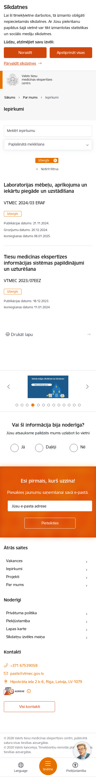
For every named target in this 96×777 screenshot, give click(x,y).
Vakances (14, 560)
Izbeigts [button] (12, 214)
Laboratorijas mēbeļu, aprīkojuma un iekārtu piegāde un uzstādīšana (45, 188)
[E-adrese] (14, 691)
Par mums (15, 584)
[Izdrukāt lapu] (48, 334)
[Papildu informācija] (29, 691)
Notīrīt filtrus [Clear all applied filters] (50, 169)
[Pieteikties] (50, 523)
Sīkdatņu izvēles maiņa (25, 636)
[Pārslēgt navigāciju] (48, 766)
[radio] (17, 447)
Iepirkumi (14, 568)
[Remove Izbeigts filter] (55, 160)
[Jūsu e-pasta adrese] (50, 506)
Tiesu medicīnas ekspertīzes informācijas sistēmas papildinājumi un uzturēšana (44, 263)
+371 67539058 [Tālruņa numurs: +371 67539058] (24, 665)
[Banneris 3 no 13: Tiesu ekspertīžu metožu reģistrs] (48, 386)
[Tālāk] (87, 386)
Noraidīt (25, 52)
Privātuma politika (21, 612)
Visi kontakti (29, 706)
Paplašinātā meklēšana (26, 144)
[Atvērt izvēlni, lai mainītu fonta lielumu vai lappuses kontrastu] (75, 768)
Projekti (12, 576)
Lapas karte (16, 628)
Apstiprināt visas (71, 52)
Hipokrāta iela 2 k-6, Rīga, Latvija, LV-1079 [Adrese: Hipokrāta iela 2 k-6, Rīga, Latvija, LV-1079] (46, 681)
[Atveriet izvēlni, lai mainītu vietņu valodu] (21, 768)
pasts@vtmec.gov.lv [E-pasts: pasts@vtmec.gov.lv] (27, 673)
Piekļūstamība (18, 620)
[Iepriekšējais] (8, 386)
